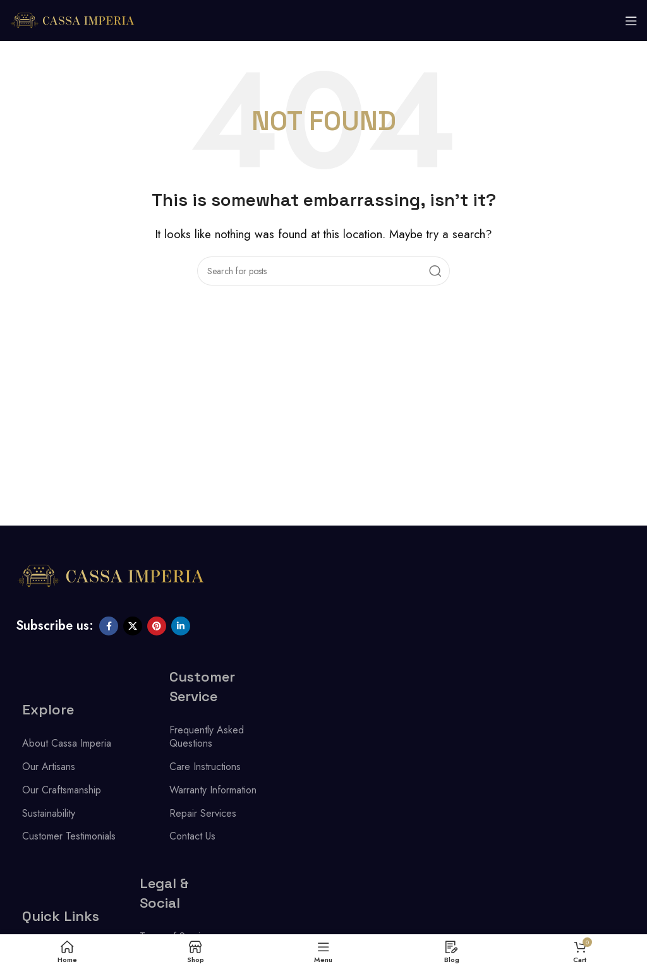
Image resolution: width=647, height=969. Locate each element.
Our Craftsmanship (61, 790)
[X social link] (132, 626)
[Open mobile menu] (631, 20)
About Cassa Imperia (66, 743)
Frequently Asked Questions (206, 736)
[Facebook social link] (108, 626)
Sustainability (48, 813)
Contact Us (192, 836)
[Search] (323, 271)
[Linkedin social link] (180, 626)
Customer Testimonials (69, 836)
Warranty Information (213, 790)
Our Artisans (48, 766)
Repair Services (202, 813)
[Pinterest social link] (156, 626)
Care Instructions (205, 766)
